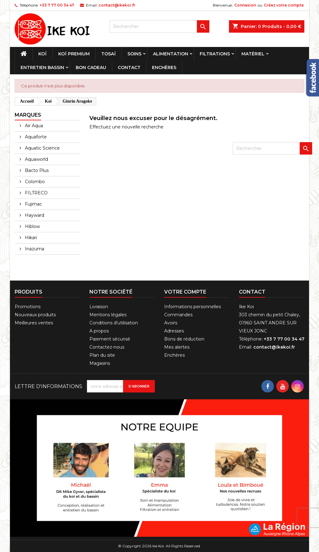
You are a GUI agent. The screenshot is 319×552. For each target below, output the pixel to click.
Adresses (174, 331)
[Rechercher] (159, 26)
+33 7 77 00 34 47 (57, 5)
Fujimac (33, 204)
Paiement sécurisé (109, 339)
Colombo (34, 181)
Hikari (30, 237)
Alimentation (170, 54)
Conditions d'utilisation (113, 323)
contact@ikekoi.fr (116, 5)
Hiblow (32, 226)
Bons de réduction (184, 339)
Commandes (178, 315)
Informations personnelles (192, 306)
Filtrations (215, 54)
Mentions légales (107, 315)
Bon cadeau (91, 67)
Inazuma (34, 249)
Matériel (252, 54)
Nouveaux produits (35, 315)
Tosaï (108, 54)
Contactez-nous (106, 347)
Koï (42, 54)
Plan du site (102, 355)
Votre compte (185, 292)
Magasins (99, 363)
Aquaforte (35, 137)
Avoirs (170, 323)
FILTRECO (36, 193)
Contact (129, 67)
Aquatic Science (42, 148)
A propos (99, 331)
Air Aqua (33, 125)
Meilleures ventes (34, 323)
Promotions (27, 306)
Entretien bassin (42, 67)
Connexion (245, 5)
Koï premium (74, 54)
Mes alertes (176, 347)
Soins (134, 54)
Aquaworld (36, 159)
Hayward (34, 215)
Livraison (98, 306)
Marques (28, 115)
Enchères (164, 67)
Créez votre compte (284, 5)
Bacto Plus (36, 170)
